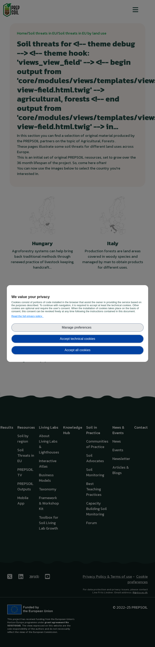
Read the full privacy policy (27, 316)
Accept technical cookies (77, 338)
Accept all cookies (77, 350)
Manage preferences (77, 327)
